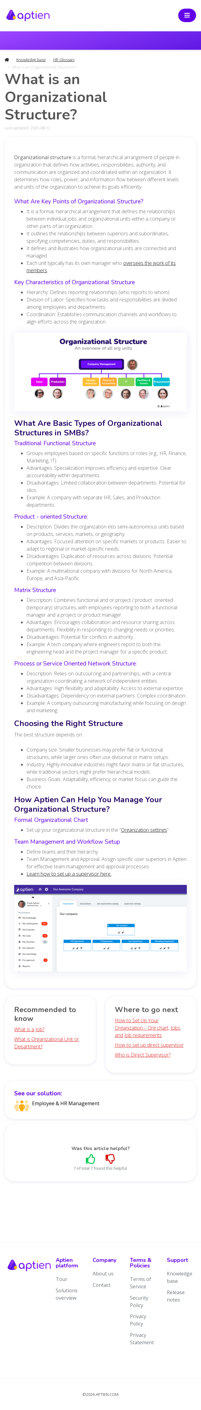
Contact (102, 1285)
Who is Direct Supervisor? (143, 1054)
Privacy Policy (138, 1320)
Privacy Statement (142, 1339)
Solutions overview (67, 1294)
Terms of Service (140, 1283)
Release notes (176, 1296)
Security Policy (139, 1301)
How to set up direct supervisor (149, 1045)
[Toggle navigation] (187, 15)
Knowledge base (31, 59)
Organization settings (144, 830)
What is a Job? (29, 1029)
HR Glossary (64, 59)
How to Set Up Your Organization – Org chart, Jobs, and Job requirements (148, 1028)
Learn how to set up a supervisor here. (68, 873)
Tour (61, 1279)
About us (103, 1273)
